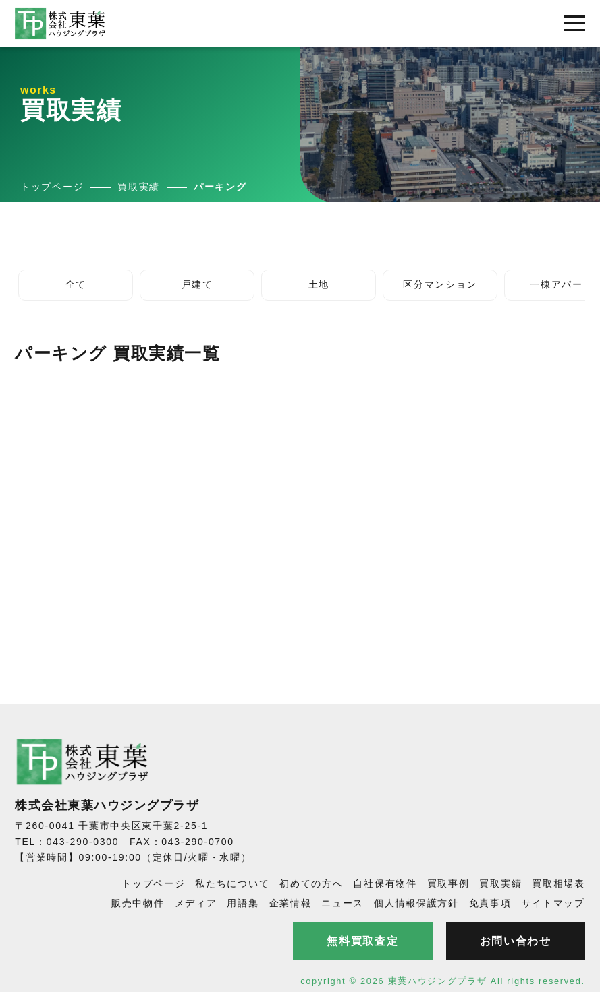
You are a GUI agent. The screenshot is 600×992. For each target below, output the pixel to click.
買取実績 (500, 883)
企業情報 (290, 903)
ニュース (342, 903)
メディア (196, 903)
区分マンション (440, 284)
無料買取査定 (362, 941)
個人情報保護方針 (416, 903)
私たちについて (232, 883)
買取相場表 (558, 883)
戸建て (197, 284)
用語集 (242, 903)
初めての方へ (311, 883)
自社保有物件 (384, 883)
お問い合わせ (515, 941)
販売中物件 (138, 903)
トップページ (153, 883)
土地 (318, 284)
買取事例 (448, 883)
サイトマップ (553, 903)
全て (75, 284)
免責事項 (490, 903)
